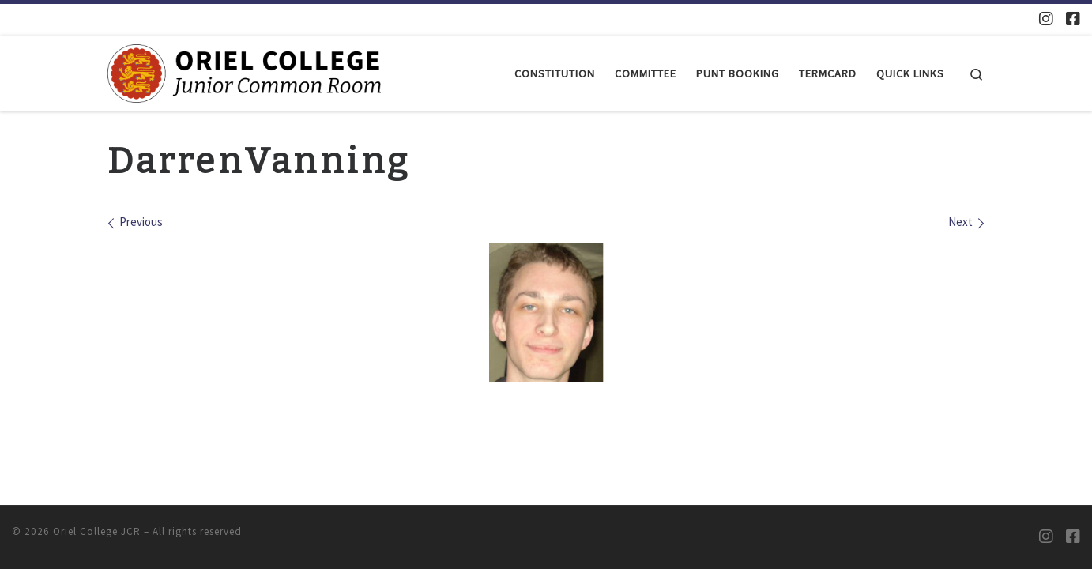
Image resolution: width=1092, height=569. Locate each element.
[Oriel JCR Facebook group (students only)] (1073, 18)
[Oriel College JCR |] (244, 72)
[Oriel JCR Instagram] (1046, 18)
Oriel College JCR (97, 531)
